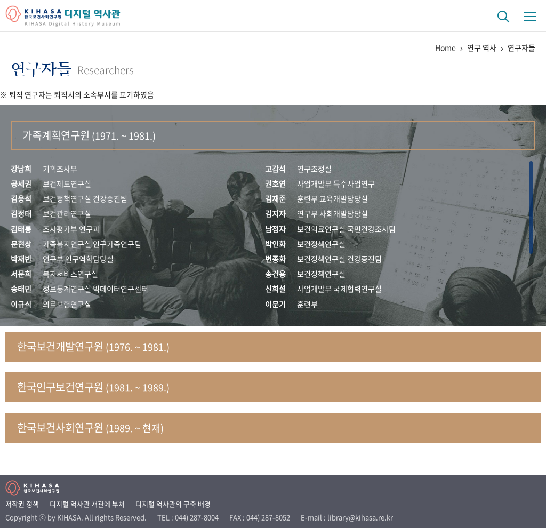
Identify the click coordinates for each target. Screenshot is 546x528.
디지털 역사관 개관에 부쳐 (87, 504)
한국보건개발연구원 (93, 346)
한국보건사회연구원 (90, 427)
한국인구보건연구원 (93, 387)
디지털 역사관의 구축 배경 (173, 504)
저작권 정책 (22, 504)
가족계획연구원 (89, 135)
